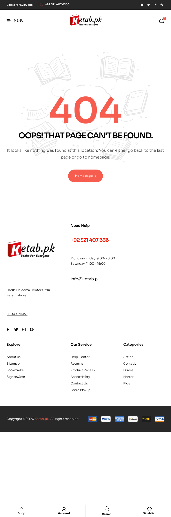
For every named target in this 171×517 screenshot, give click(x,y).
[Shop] (21, 509)
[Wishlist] (149, 509)
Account (64, 513)
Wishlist (149, 513)
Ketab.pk (42, 419)
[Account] (64, 509)
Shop (21, 513)
